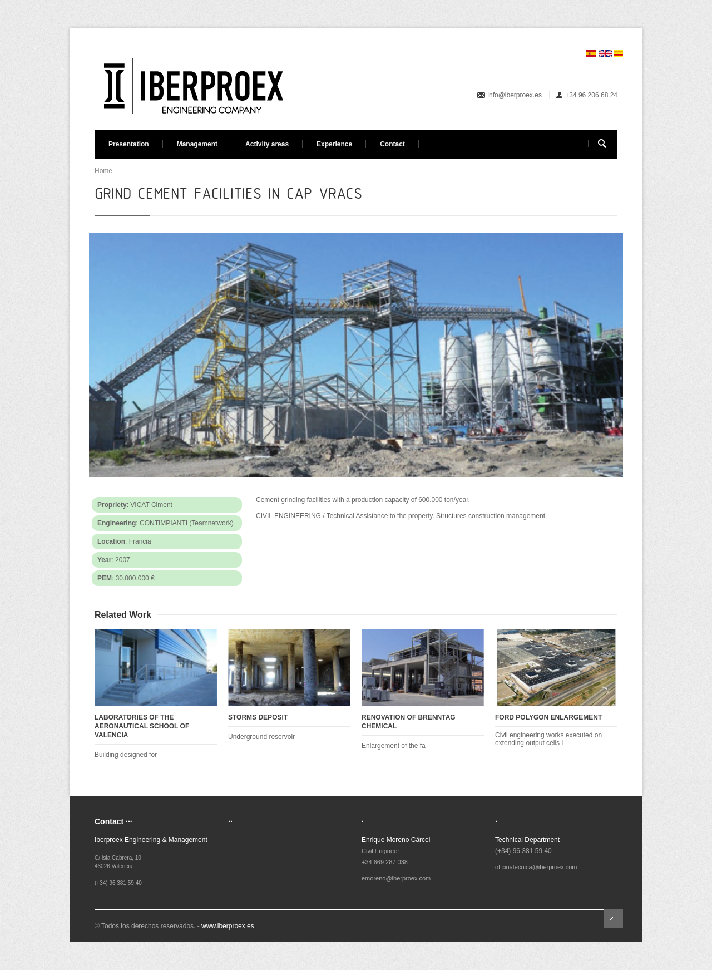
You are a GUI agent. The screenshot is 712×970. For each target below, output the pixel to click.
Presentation (128, 144)
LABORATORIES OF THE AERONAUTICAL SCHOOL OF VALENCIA (142, 726)
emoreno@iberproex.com (396, 878)
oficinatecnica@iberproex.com (536, 867)
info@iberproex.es (514, 95)
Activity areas (267, 144)
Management (197, 144)
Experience (334, 144)
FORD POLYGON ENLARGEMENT (548, 717)
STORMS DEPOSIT (258, 717)
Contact (392, 144)
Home (103, 171)
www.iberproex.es (227, 926)
